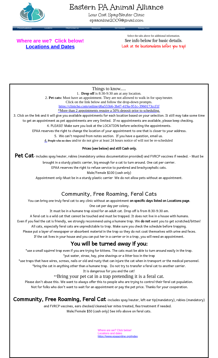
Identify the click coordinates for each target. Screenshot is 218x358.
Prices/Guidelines (25, 28)
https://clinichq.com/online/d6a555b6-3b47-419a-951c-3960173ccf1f (109, 108)
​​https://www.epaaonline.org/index (118, 336)
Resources (96, 28)
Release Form (144, 28)
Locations (48, 28)
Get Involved (120, 28)
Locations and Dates (50, 46)
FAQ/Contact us (72, 28)
